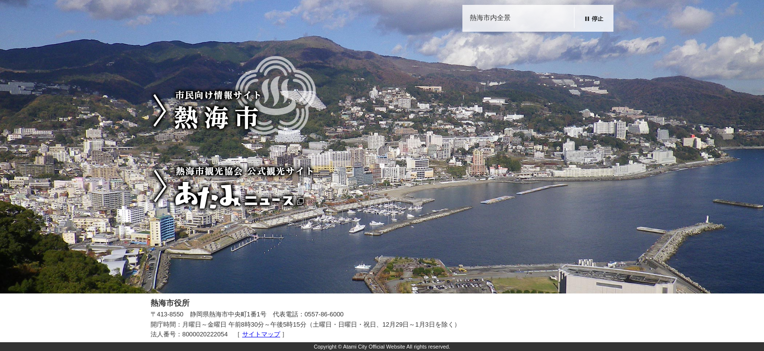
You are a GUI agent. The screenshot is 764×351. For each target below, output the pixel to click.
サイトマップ (261, 334)
